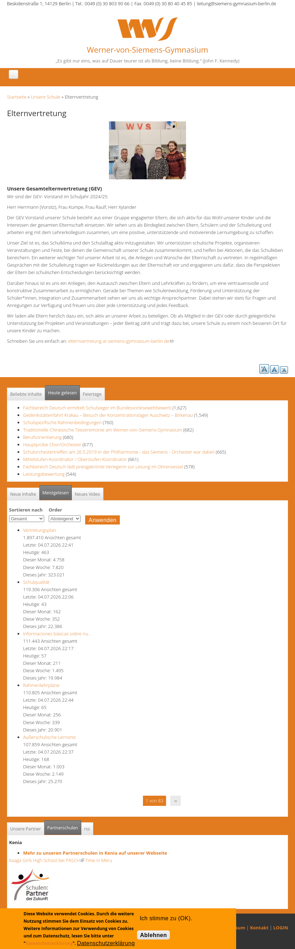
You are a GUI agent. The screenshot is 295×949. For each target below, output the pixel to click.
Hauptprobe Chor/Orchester (52, 444)
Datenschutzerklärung (49, 943)
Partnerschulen (64, 826)
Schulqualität (36, 582)
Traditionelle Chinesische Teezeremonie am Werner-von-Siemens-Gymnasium (102, 430)
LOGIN (280, 927)
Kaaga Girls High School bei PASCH (46, 860)
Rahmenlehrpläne (41, 685)
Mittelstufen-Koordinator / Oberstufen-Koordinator (75, 459)
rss (87, 829)
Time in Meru (98, 860)
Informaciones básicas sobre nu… (57, 633)
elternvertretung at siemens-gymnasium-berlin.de (120, 341)
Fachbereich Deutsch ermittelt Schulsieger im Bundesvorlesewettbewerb (97, 408)
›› (175, 800)
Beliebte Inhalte (26, 394)
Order (55, 510)
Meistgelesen (55, 493)
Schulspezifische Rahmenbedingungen (62, 422)
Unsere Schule (46, 97)
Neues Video (87, 494)
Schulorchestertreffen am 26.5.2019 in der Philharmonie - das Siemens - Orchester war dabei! (118, 452)
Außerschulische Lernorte (49, 737)
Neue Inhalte (23, 494)
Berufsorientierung (42, 437)
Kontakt (259, 927)
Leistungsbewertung (43, 474)
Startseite (16, 97)
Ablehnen (153, 935)
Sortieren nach (26, 510)
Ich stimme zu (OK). (166, 918)
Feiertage (92, 394)
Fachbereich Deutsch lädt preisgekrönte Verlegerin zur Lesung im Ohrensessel (103, 466)
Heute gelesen (62, 393)
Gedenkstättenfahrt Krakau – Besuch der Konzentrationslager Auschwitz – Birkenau (108, 415)
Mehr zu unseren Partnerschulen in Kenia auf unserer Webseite (95, 853)
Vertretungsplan (39, 530)
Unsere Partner (25, 829)
